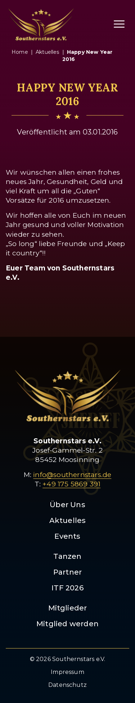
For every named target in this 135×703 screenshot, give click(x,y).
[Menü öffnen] (119, 24)
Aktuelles (67, 520)
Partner (67, 572)
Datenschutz (67, 684)
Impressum (67, 672)
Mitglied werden (67, 623)
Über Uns (67, 504)
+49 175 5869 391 (71, 484)
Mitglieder (67, 608)
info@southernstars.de (72, 475)
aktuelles (47, 52)
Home (20, 52)
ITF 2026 (67, 588)
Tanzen (67, 556)
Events (67, 536)
